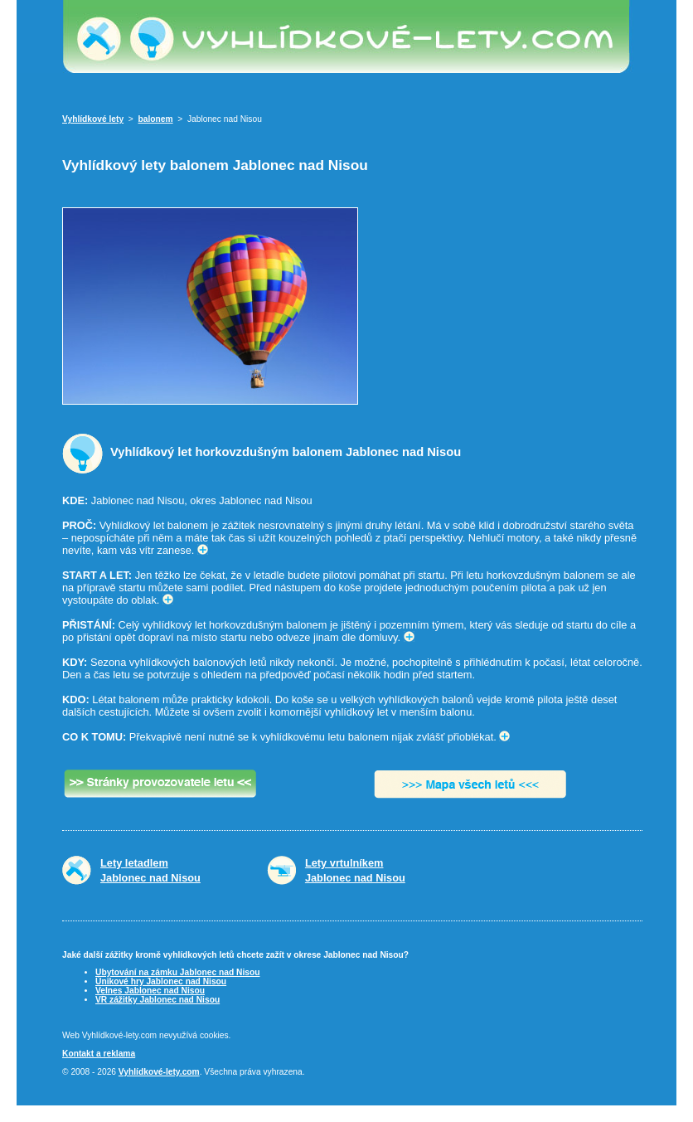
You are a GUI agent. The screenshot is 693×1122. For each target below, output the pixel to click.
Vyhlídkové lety (93, 119)
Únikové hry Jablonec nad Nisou (160, 981)
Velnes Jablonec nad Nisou (150, 990)
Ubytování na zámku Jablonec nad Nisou (177, 972)
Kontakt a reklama (98, 1053)
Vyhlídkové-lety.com (159, 1071)
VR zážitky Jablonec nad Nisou (157, 999)
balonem (155, 119)
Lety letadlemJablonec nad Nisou (150, 870)
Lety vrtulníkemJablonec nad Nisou (355, 870)
